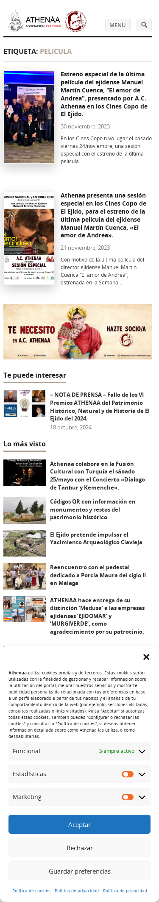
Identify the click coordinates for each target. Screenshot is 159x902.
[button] (146, 657)
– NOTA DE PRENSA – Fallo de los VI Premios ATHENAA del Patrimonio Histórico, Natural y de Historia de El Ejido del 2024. (100, 406)
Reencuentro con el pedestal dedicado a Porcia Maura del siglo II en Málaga (98, 575)
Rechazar (80, 848)
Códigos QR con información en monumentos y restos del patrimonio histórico (93, 509)
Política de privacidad (77, 891)
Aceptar (79, 824)
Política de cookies (31, 891)
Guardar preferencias (80, 871)
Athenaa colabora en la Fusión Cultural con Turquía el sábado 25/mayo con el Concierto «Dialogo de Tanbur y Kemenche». (97, 475)
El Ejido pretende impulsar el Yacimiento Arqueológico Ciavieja (96, 538)
